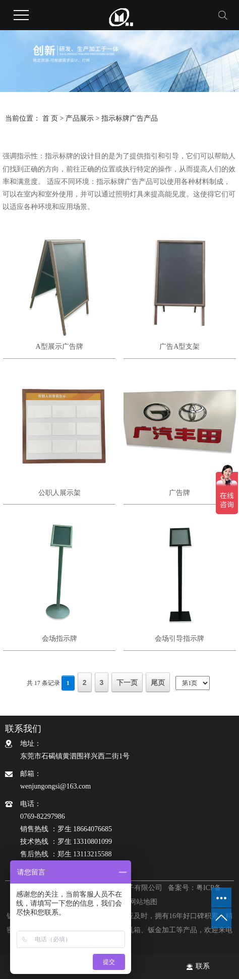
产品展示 (80, 118)
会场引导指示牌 (179, 638)
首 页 (50, 118)
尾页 (158, 682)
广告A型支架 (179, 346)
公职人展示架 (59, 493)
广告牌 (179, 493)
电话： (127, 830)
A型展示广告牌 (59, 346)
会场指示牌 (59, 638)
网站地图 (143, 902)
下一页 (127, 682)
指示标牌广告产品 (129, 118)
